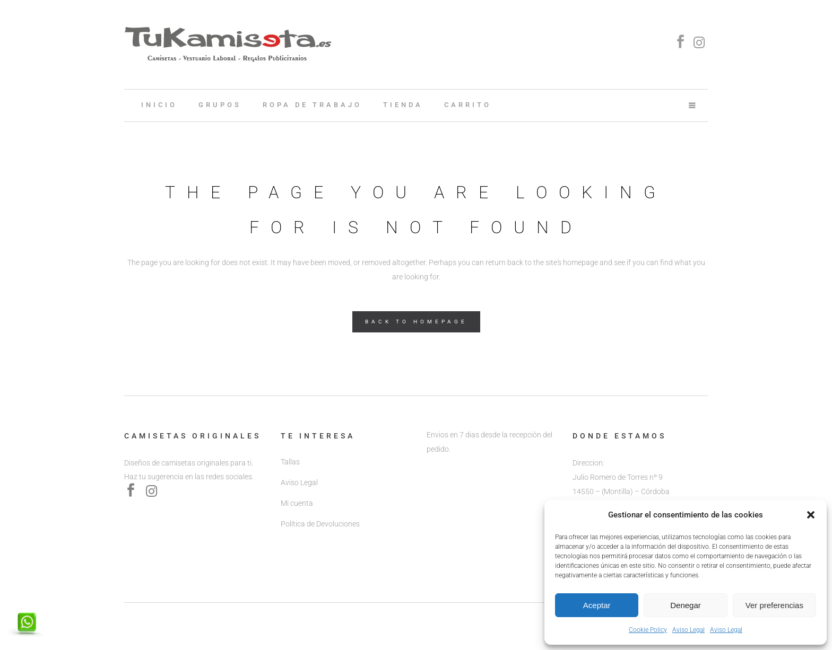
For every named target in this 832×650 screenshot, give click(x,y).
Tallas (290, 462)
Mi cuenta (297, 503)
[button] (810, 515)
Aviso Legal (688, 630)
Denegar (685, 605)
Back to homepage (416, 321)
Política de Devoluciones (320, 524)
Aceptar (597, 605)
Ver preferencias (774, 605)
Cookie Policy (648, 630)
